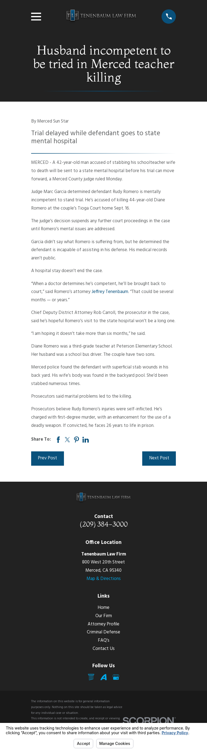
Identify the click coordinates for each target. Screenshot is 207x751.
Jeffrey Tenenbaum (110, 291)
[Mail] (91, 677)
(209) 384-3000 (104, 524)
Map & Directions (104, 578)
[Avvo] (103, 677)
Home (103, 607)
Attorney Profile (103, 624)
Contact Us (104, 648)
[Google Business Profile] (116, 677)
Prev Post (47, 458)
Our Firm (103, 616)
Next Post (159, 458)
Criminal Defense (103, 632)
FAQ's (103, 640)
